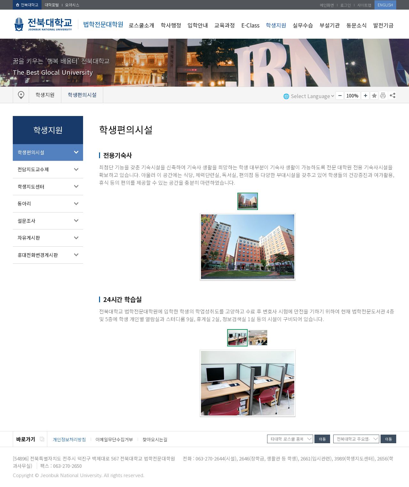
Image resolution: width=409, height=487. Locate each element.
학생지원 (276, 25)
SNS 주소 (392, 95)
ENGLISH (385, 4)
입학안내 (198, 25)
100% (352, 95)
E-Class (250, 25)
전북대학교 (27, 4)
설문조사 (26, 220)
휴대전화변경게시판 (38, 254)
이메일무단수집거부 (114, 439)
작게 (340, 95)
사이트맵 (364, 5)
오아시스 (72, 4)
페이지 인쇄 (383, 95)
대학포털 (52, 4)
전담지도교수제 (33, 169)
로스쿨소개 (141, 25)
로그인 (345, 5)
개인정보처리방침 (69, 439)
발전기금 (383, 25)
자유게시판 (29, 237)
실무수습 (303, 25)
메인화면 (327, 5)
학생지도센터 (31, 186)
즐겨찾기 (374, 95)
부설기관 (330, 25)
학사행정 (171, 25)
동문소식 (356, 25)
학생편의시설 (31, 152)
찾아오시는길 (155, 439)
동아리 (24, 203)
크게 (365, 95)
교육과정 (224, 25)
